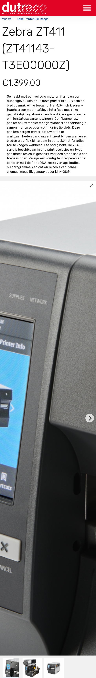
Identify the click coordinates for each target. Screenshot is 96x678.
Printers (6, 19)
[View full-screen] (91, 185)
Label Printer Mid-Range (32, 19)
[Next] (89, 418)
